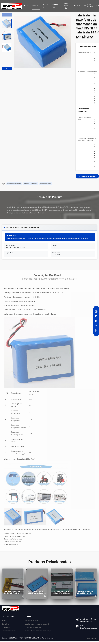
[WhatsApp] (96, 316)
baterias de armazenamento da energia (38, 631)
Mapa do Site (91, 638)
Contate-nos (6, 627)
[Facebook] (96, 326)
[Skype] (96, 321)
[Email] (96, 311)
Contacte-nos (56, 6)
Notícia (77, 6)
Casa (26, 6)
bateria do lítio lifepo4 (32, 620)
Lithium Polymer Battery (33, 627)
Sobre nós (45, 6)
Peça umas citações (67, 6)
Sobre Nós (5, 624)
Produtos (36, 6)
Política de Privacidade (9, 631)
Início (4, 620)
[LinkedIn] (96, 330)
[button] (7, 68)
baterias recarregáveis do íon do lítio (37, 624)
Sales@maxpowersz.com (88, 628)
